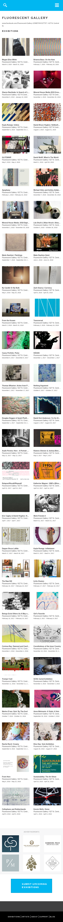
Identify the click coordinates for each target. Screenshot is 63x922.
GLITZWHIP (6, 157)
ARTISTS (26, 917)
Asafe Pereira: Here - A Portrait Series (17, 451)
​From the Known (8, 320)
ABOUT (34, 917)
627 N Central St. (24, 95)
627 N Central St (56, 95)
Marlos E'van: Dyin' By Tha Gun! (15, 711)
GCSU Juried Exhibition (43, 679)
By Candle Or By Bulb (10, 288)
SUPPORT (43, 917)
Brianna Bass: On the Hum (44, 60)
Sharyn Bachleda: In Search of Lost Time (18, 92)
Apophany (6, 190)
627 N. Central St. (24, 62)
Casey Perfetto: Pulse (10, 353)
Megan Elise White (9, 60)
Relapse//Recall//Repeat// (12, 483)
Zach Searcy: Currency (43, 288)
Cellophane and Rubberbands (14, 809)
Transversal (38, 320)
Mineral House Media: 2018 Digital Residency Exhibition (24, 223)
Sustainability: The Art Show (45, 777)
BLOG (52, 917)
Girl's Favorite (39, 614)
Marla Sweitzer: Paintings (12, 255)
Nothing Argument (41, 386)
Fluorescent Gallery (9, 62)
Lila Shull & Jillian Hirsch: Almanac (48, 223)
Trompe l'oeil (7, 679)
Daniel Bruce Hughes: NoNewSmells (48, 125)
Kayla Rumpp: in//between (44, 548)
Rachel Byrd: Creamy (10, 744)
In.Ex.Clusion (39, 581)
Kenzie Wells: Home (42, 809)
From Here (6, 777)
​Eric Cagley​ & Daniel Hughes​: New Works (18, 516)
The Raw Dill (7, 581)
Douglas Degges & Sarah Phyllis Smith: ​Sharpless (22, 418)
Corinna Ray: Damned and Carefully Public (19, 646)
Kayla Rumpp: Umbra (10, 125)
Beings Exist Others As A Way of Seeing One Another (23, 614)
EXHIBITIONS (14, 917)
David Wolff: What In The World (46, 157)
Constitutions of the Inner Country (47, 646)
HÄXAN (37, 353)
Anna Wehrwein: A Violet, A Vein (46, 711)
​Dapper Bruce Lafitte (10, 548)
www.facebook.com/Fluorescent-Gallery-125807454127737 (24, 23)
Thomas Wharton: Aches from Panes (16, 386)
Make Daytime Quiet (42, 255)
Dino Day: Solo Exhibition (44, 744)
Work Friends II (40, 516)
